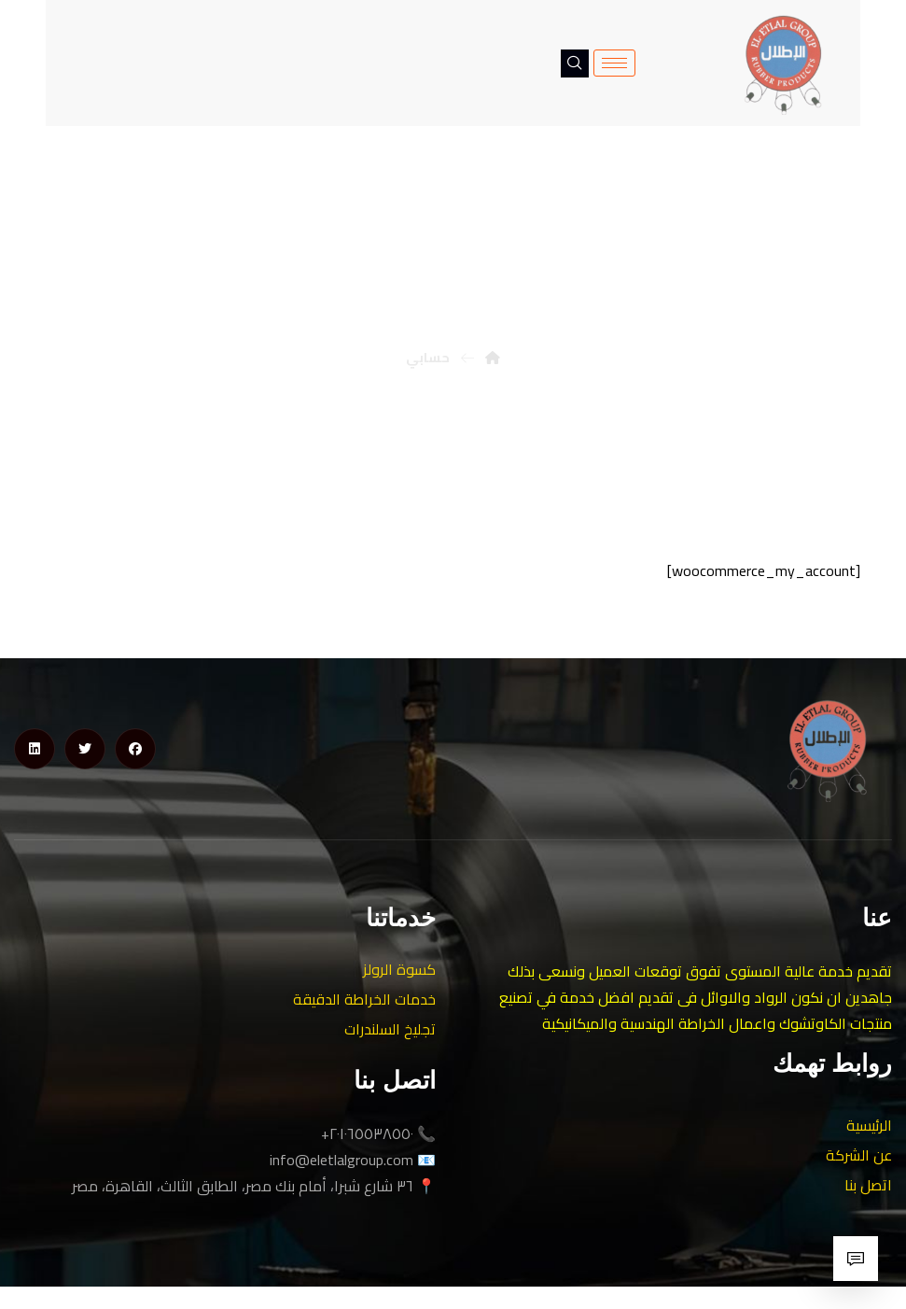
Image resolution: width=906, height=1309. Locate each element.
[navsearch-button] (575, 63)
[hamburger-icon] (614, 63)
